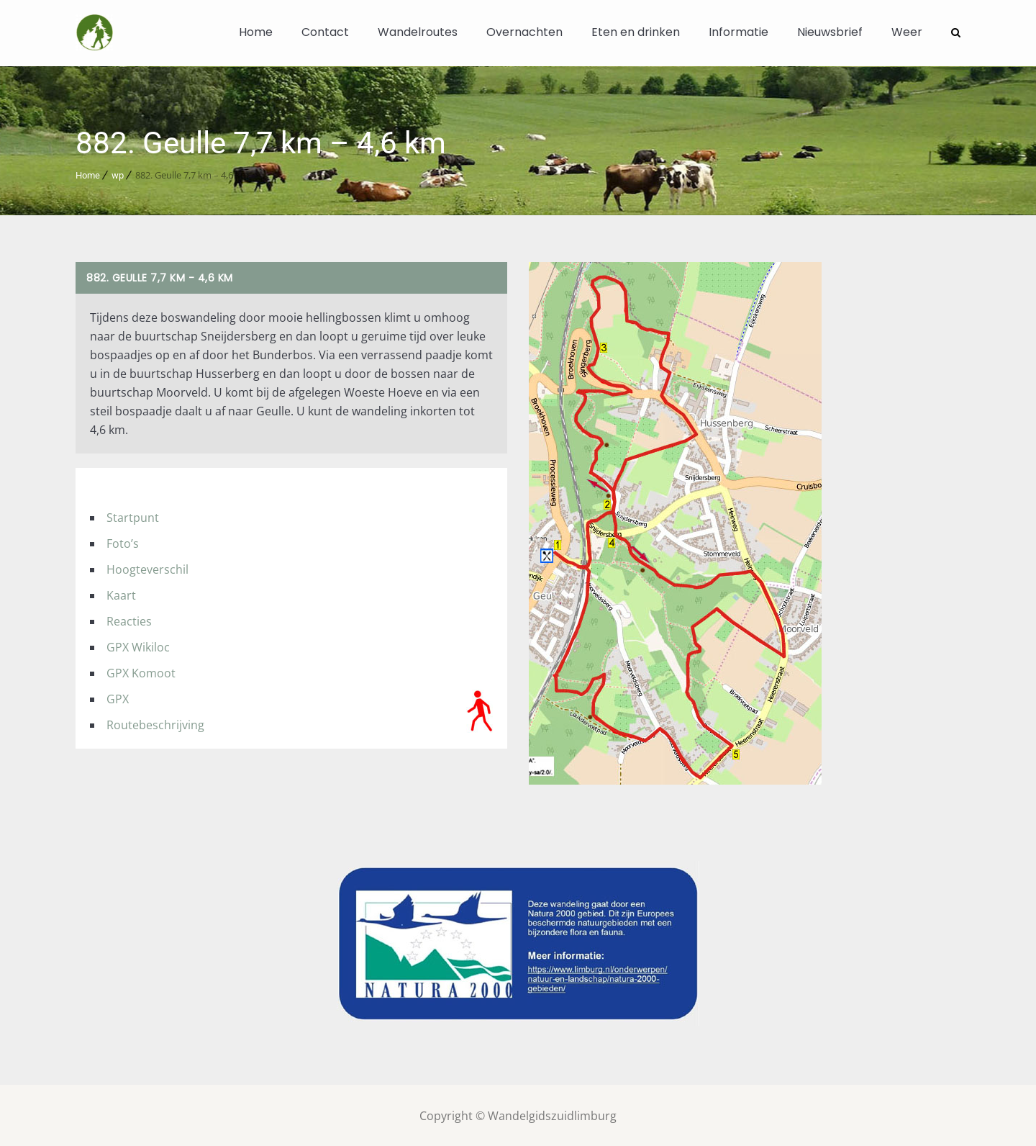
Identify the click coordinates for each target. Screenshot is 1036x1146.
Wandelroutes (418, 32)
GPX (117, 697)
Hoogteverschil (147, 568)
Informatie (738, 32)
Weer (906, 32)
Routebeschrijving (155, 723)
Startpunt (132, 516)
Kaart (121, 594)
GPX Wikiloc (138, 646)
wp (118, 173)
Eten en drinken (635, 32)
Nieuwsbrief (830, 32)
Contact (325, 32)
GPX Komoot (141, 672)
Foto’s (122, 542)
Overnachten (524, 32)
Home (256, 32)
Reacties (129, 620)
